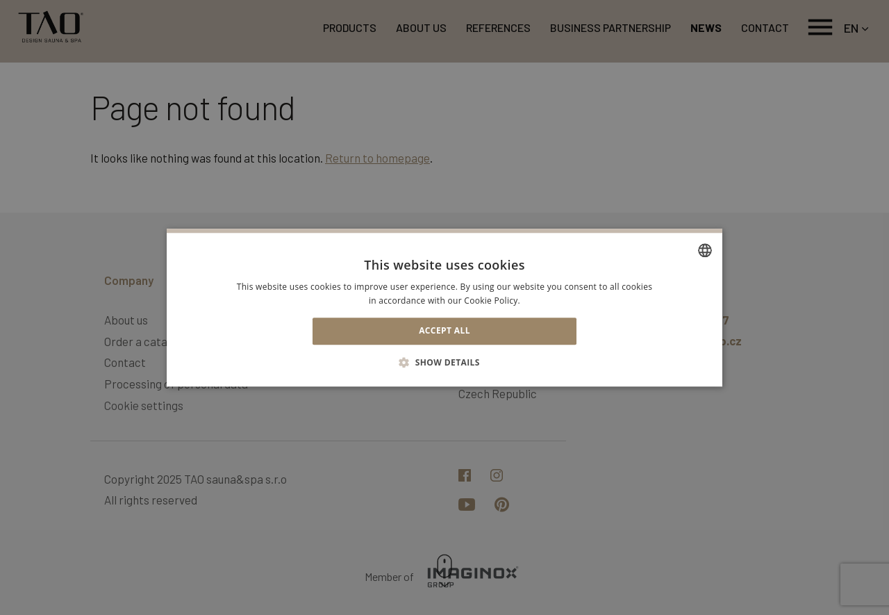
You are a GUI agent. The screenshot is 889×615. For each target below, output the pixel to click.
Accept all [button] (444, 331)
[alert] (444, 307)
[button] (444, 362)
